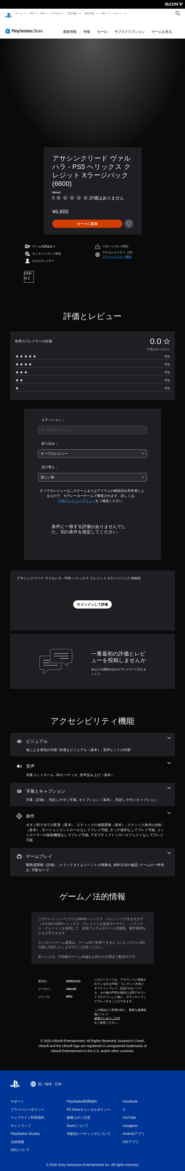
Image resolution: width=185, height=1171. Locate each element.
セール (102, 27)
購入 (103, 13)
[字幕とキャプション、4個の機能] (92, 790)
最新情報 (89, 13)
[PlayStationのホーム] (8, 13)
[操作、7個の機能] (92, 822)
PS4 (42, 13)
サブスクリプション (129, 27)
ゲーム (19, 13)
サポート (118, 13)
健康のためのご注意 (107, 1013)
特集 (87, 27)
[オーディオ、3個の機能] (92, 765)
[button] (116, 252)
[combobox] (92, 425)
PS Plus (56, 13)
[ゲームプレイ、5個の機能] (92, 857)
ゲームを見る (162, 27)
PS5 (31, 13)
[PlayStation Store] (25, 26)
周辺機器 (72, 13)
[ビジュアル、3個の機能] (92, 740)
